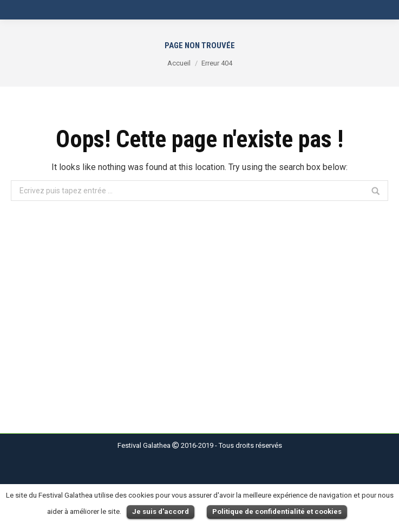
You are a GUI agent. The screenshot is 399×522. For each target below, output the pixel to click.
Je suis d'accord (160, 511)
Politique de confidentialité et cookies (277, 511)
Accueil (179, 63)
